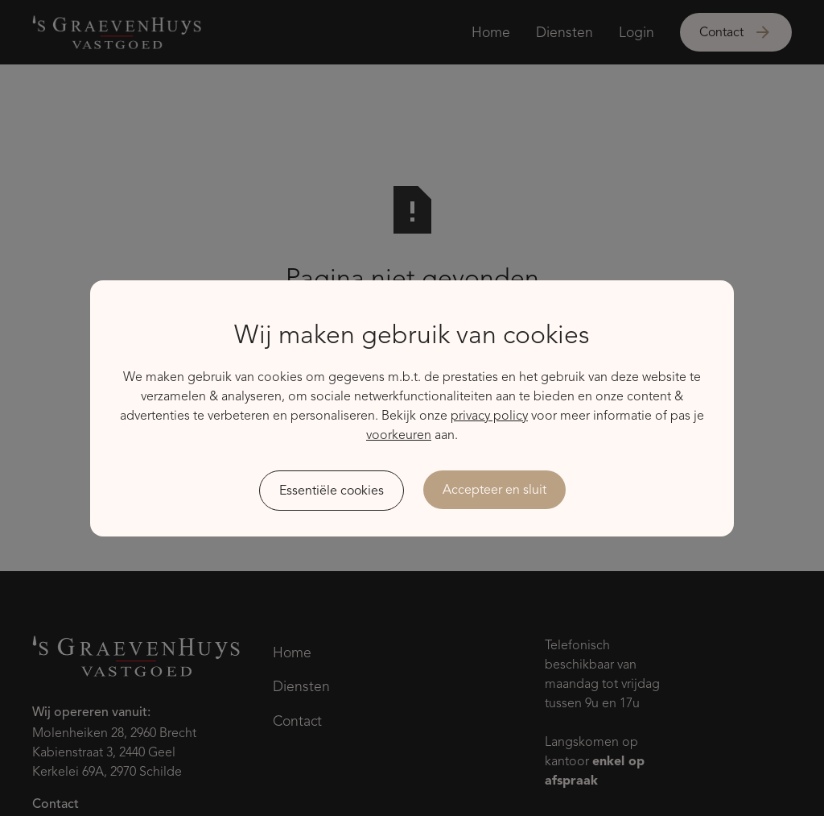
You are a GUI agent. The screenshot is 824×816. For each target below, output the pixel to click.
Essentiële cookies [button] (331, 491)
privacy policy (489, 416)
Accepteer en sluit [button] (494, 490)
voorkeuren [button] (398, 435)
